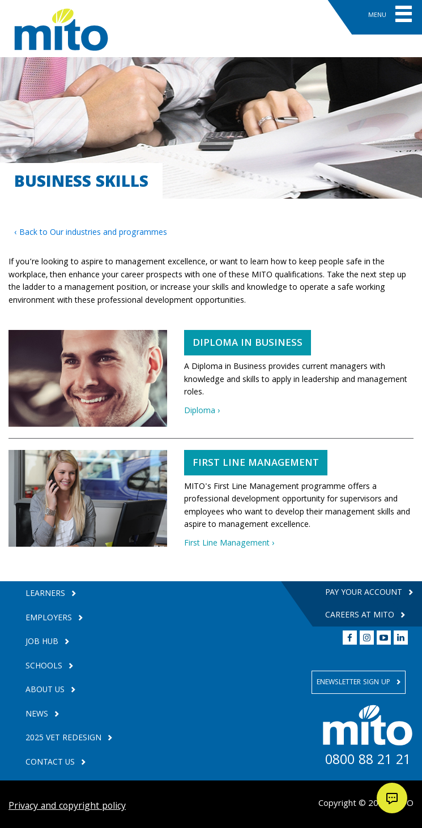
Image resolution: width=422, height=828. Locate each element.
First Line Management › (229, 544)
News (37, 715)
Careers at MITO (361, 616)
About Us (46, 690)
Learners (46, 594)
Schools (45, 666)
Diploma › (202, 411)
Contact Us (51, 763)
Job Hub (43, 642)
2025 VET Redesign (64, 738)
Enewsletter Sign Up (355, 683)
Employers (49, 618)
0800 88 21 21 (368, 762)
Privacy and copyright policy (67, 806)
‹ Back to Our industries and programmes (90, 233)
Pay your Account (364, 593)
